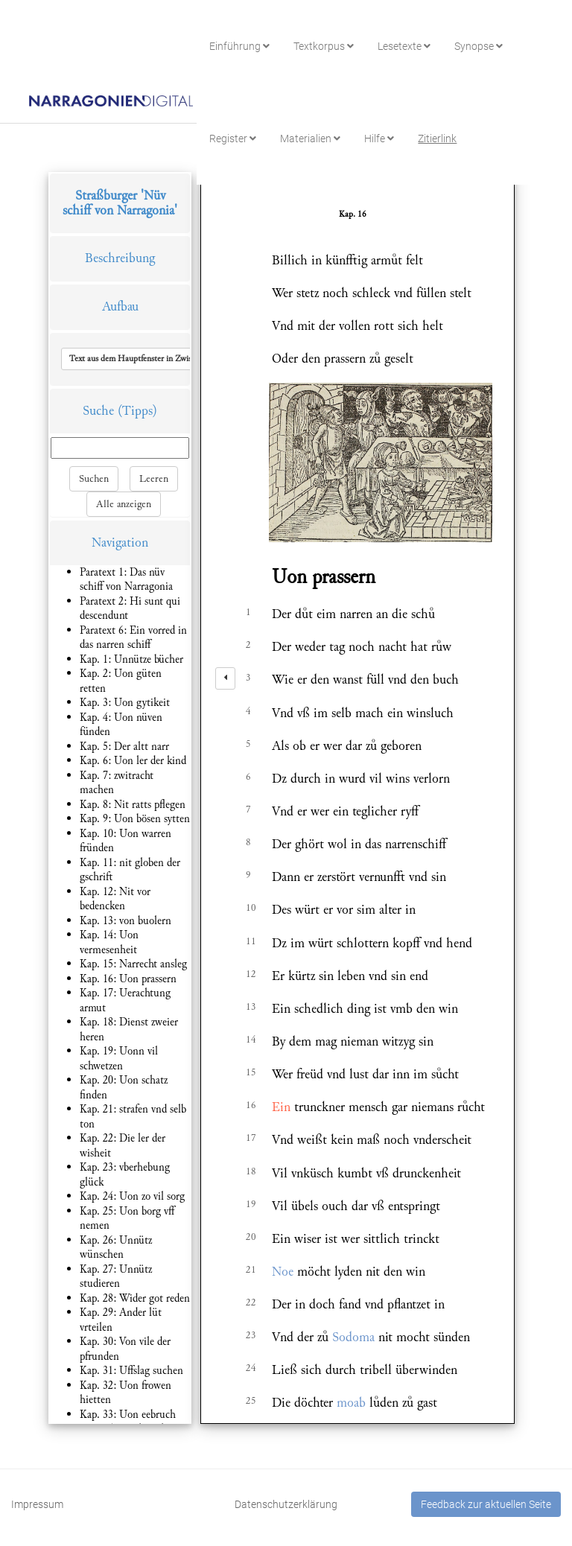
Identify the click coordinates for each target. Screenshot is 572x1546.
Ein (281, 1107)
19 (251, 1204)
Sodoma (353, 1337)
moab (351, 1402)
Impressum (37, 1504)
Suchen (94, 478)
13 (251, 1006)
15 (251, 1072)
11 (251, 941)
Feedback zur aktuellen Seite (486, 1504)
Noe (282, 1271)
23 (251, 1335)
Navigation (120, 542)
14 (251, 1039)
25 (251, 1400)
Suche (98, 410)
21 (251, 1269)
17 (251, 1137)
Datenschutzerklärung (286, 1504)
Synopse (478, 46)
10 (251, 907)
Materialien (310, 138)
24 (251, 1368)
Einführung (239, 46)
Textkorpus (323, 46)
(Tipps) (137, 410)
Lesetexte (404, 46)
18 (251, 1171)
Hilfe (379, 138)
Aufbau (120, 306)
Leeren (153, 478)
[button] (166, 359)
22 (251, 1302)
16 (251, 1105)
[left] (225, 678)
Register (232, 138)
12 (251, 974)
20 (251, 1237)
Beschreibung (120, 258)
